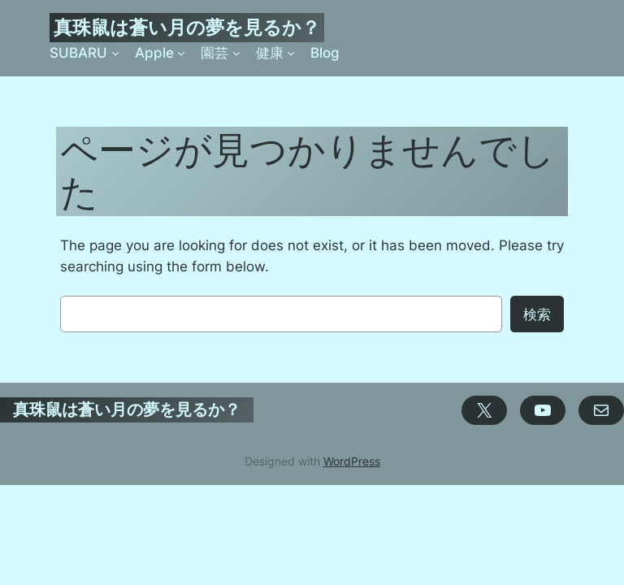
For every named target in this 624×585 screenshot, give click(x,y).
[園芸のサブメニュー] (236, 53)
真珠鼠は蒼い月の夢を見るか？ (187, 27)
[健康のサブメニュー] (291, 53)
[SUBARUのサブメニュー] (115, 53)
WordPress (351, 461)
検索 (537, 314)
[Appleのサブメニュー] (181, 53)
